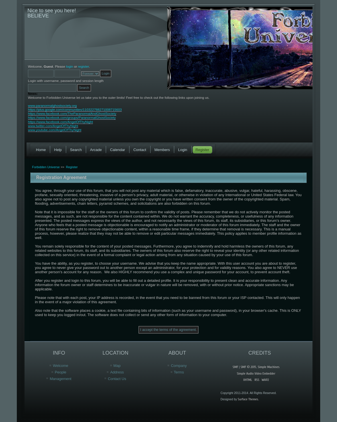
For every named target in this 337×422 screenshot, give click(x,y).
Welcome (60, 365)
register (83, 66)
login (69, 66)
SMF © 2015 (248, 367)
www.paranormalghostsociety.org (52, 105)
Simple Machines (268, 367)
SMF (235, 367)
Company (179, 365)
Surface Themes (248, 399)
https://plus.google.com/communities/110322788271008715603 (75, 109)
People (60, 372)
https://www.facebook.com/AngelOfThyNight (60, 122)
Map (117, 365)
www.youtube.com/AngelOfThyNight (54, 130)
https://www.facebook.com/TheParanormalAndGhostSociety (72, 113)
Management (60, 379)
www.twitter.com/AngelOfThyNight (53, 126)
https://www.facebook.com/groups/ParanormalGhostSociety (72, 117)
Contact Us (117, 379)
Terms (179, 372)
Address (117, 372)
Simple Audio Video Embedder (256, 373)
